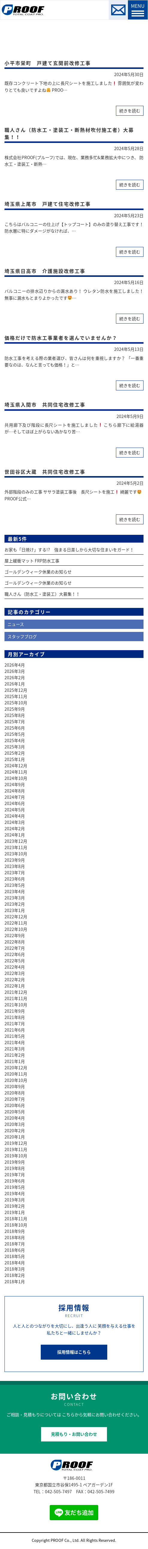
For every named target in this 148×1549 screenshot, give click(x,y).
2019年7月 (14, 1174)
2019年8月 (14, 1168)
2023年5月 (14, 885)
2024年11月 (15, 772)
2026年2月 (14, 677)
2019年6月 (14, 1181)
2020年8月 (14, 1093)
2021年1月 (14, 1061)
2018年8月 (14, 1237)
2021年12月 (15, 992)
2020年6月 (14, 1105)
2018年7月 (14, 1244)
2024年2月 (14, 828)
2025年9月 (14, 709)
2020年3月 (14, 1124)
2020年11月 (15, 1074)
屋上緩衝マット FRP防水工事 (31, 561)
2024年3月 (14, 822)
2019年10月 (15, 1156)
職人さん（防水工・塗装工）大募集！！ (42, 594)
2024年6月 (14, 803)
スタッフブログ (22, 636)
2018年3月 (14, 1269)
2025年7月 (14, 721)
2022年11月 (15, 923)
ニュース (15, 624)
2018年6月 (14, 1250)
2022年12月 (15, 917)
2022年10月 (15, 929)
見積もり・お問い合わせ (74, 1434)
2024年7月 (14, 797)
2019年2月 (14, 1206)
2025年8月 (14, 715)
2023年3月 (14, 898)
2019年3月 (14, 1200)
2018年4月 (14, 1263)
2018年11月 (15, 1219)
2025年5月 (14, 734)
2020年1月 (14, 1137)
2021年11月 (15, 998)
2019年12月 (15, 1143)
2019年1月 (14, 1212)
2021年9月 (14, 1011)
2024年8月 (14, 791)
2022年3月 (14, 973)
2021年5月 (14, 1036)
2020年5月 (14, 1112)
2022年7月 (14, 948)
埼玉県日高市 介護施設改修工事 (44, 270)
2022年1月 (14, 986)
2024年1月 (14, 835)
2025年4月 (14, 740)
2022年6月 (14, 954)
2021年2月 (14, 1055)
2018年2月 (14, 1275)
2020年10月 (15, 1080)
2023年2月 (14, 904)
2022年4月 (14, 967)
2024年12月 (15, 766)
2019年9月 (14, 1162)
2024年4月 (14, 816)
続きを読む (129, 111)
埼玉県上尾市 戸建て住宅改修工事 (47, 203)
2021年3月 (14, 1049)
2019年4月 (14, 1193)
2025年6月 (14, 728)
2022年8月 (14, 942)
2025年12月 (15, 690)
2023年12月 (15, 841)
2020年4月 (14, 1118)
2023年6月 (14, 879)
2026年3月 (14, 671)
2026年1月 (14, 684)
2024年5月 (14, 810)
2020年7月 (14, 1099)
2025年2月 (14, 753)
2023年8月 (14, 866)
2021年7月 (14, 1023)
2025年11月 (15, 696)
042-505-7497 (58, 1491)
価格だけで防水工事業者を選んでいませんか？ (60, 337)
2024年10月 (15, 778)
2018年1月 (14, 1281)
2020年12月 (15, 1068)
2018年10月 (15, 1225)
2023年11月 (15, 847)
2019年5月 (14, 1187)
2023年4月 (14, 891)
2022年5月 (14, 961)
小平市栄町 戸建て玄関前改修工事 (47, 63)
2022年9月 (14, 935)
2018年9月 (14, 1231)
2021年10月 (15, 1005)
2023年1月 (14, 910)
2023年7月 (14, 872)
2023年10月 (15, 854)
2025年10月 (15, 703)
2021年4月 (14, 1042)
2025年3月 (14, 747)
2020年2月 (14, 1130)
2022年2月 (14, 979)
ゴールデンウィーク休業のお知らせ (38, 572)
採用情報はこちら (74, 1352)
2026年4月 (14, 665)
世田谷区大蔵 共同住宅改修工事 (44, 471)
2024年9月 (14, 784)
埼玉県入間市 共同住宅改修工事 (44, 404)
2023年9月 (14, 860)
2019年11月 (15, 1149)
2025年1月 (14, 759)
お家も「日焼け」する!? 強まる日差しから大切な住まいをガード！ (69, 549)
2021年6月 (14, 1030)
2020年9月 (14, 1086)
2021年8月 (14, 1017)
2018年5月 (14, 1256)
